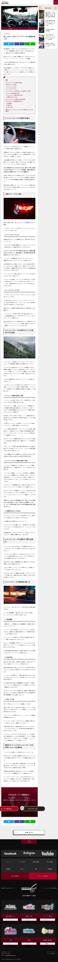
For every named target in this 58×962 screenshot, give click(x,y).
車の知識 (10, 28)
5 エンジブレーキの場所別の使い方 (14, 101)
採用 (36, 869)
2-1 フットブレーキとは (11, 86)
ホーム (5, 28)
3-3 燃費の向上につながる (12, 97)
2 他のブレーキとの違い (11, 84)
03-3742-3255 (29, 808)
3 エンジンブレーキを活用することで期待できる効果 (18, 91)
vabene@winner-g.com (10, 955)
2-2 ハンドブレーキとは (11, 88)
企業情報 (8, 869)
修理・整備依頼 (15, 876)
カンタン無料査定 (43, 876)
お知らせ (22, 869)
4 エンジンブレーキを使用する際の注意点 (15, 99)
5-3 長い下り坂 (9, 107)
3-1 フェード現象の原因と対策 (12, 93)
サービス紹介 (22, 862)
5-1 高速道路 (9, 103)
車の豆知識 (49, 862)
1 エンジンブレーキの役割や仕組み (14, 82)
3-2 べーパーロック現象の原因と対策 (14, 95)
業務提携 (50, 869)
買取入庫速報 (36, 862)
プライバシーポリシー (51, 952)
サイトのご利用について (52, 953)
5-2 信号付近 (9, 105)
